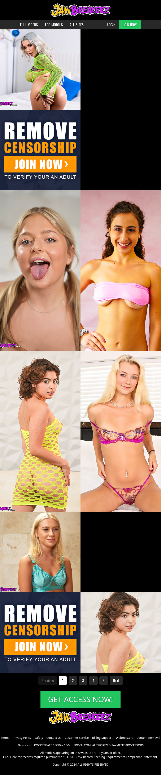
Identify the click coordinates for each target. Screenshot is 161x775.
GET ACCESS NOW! (80, 699)
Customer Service (77, 738)
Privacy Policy (22, 738)
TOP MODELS (54, 24)
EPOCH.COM (82, 745)
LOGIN (111, 24)
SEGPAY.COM (61, 745)
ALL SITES (77, 24)
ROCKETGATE (43, 745)
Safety (39, 738)
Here (13, 757)
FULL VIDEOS (29, 24)
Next (116, 680)
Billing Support (102, 738)
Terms (5, 738)
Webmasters (124, 738)
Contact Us (53, 738)
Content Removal (148, 738)
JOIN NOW (130, 24)
